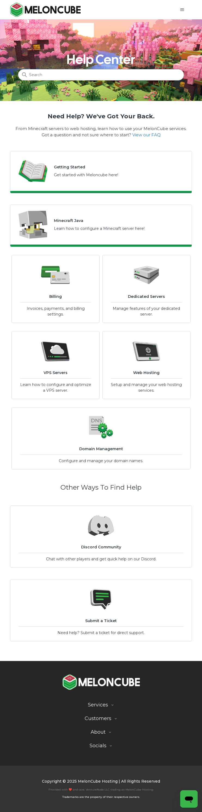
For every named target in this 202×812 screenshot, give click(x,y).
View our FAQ (146, 134)
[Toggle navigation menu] (182, 9)
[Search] (101, 74)
